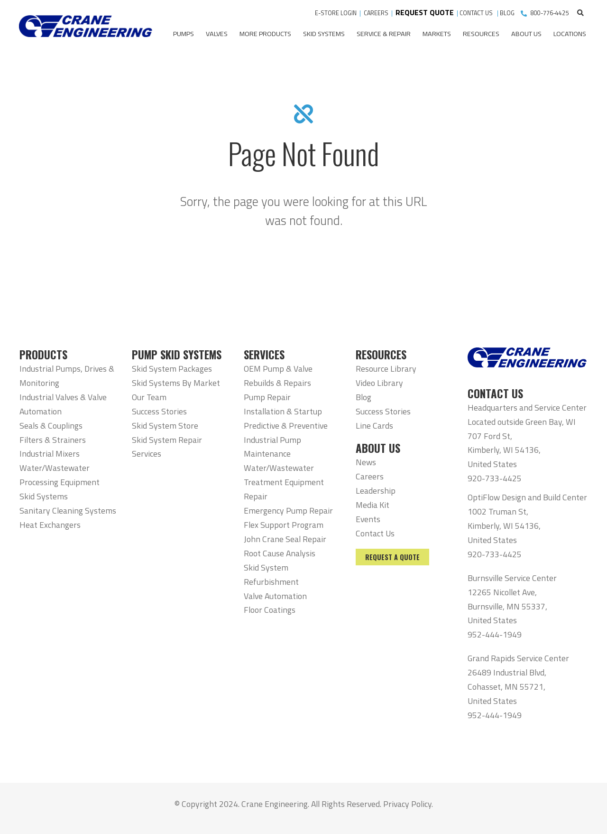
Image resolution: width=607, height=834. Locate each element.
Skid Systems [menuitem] (324, 33)
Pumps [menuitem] (183, 33)
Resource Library (386, 368)
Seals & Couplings (51, 425)
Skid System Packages (172, 368)
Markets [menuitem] (437, 33)
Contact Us (375, 533)
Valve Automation (275, 596)
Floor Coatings (269, 609)
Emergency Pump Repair (288, 510)
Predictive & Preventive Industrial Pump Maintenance (286, 439)
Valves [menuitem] (217, 33)
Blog (363, 397)
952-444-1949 (495, 634)
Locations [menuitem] (569, 33)
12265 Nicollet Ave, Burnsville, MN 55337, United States (507, 606)
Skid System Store (165, 425)
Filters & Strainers (52, 439)
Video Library (379, 382)
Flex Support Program (283, 524)
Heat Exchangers (50, 524)
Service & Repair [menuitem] (384, 33)
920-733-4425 (495, 478)
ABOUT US (378, 448)
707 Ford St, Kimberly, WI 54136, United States (504, 450)
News (366, 462)
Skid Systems (43, 496)
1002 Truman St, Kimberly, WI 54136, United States (504, 525)
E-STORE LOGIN (336, 13)
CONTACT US (477, 13)
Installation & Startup (283, 411)
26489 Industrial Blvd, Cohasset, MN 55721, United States (507, 686)
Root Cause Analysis (279, 553)
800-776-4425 (550, 13)
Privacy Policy (407, 803)
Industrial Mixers (49, 453)
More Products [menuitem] (265, 33)
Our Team (149, 397)
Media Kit (372, 504)
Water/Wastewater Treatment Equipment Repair (284, 482)
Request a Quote (392, 557)
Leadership (375, 490)
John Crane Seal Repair (285, 539)
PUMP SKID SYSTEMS (176, 355)
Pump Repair (267, 397)
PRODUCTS (43, 355)
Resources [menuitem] (481, 33)
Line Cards (374, 425)
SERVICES (264, 355)
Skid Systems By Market (176, 382)
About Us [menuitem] (526, 33)
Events (368, 519)
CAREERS (376, 13)
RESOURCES (381, 355)
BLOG (507, 13)
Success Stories (159, 411)
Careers (370, 476)
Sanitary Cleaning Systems (67, 510)
